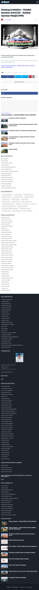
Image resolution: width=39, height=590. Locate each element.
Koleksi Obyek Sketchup (7, 259)
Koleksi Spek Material (6, 263)
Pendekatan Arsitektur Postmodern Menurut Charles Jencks (22, 143)
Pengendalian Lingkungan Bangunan (10, 208)
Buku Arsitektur (5, 158)
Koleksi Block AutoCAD (7, 232)
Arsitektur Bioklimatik (28, 194)
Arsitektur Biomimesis (6, 196)
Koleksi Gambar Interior (7, 248)
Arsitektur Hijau (24, 199)
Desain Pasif (33, 203)
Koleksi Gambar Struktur (7, 257)
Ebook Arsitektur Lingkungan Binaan (10, 171)
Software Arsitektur (6, 280)
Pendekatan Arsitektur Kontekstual (17, 118)
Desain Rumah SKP (6, 224)
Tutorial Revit (4, 288)
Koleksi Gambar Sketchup (7, 255)
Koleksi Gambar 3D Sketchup (8, 242)
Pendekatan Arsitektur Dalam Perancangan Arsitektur (22, 552)
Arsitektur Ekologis (15, 199)
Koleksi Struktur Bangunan (8, 265)
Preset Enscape (5, 273)
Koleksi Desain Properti (7, 236)
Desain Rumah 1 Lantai (7, 467)
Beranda (9, 587)
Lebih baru (4, 86)
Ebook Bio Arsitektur (6, 175)
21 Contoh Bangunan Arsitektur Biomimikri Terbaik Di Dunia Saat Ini (22, 137)
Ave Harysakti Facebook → (7, 372)
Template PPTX (5, 282)
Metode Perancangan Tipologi (16, 540)
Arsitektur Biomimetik (18, 196)
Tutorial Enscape (5, 286)
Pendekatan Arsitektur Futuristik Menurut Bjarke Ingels (22, 130)
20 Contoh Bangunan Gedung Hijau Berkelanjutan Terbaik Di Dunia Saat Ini (23, 125)
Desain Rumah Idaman (7, 471)
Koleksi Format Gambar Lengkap (9, 240)
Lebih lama (34, 86)
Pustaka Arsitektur (6, 275)
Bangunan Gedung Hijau (26, 201)
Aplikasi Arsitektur (6, 217)
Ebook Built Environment (7, 177)
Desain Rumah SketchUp (7, 226)
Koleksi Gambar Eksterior (7, 246)
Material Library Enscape (7, 269)
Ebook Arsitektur (5, 165)
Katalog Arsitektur (8, 72)
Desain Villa (4, 228)
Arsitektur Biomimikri (29, 196)
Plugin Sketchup (5, 271)
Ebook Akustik (5, 160)
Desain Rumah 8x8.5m (7, 469)
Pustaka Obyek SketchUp (7, 277)
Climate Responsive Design (7, 203)
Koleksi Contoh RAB (6, 234)
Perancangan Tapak (6, 210)
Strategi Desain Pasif (17, 210)
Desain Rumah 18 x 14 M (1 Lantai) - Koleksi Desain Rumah (23, 571)
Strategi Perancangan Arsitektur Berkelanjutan (12, 345)
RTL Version (29, 587)
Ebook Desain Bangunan (7, 179)
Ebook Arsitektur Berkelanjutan (9, 167)
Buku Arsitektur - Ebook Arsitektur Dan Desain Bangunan (23, 546)
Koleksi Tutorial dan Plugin (8, 267)
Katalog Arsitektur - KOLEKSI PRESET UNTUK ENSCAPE (17, 115)
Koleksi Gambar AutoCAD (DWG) (20, 72)
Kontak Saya (22, 587)
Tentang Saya (15, 587)
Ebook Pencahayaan (6, 185)
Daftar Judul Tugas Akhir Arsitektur (17, 565)
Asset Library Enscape (7, 219)
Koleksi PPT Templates (7, 261)
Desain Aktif (18, 203)
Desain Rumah (5, 465)
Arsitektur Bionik (5, 199)
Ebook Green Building (6, 183)
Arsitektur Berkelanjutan (7, 194)
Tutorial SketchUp (6, 290)
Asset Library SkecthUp (7, 221)
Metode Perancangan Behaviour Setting (19, 558)
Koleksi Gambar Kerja (6, 250)
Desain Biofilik (26, 203)
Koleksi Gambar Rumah (7, 253)
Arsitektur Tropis (15, 201)
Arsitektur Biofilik (13, 149)
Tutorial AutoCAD (5, 284)
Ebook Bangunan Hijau (7, 173)
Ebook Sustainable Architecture (9, 187)
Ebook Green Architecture (7, 181)
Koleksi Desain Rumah (7, 238)
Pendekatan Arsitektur (22, 206)
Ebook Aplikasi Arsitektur (7, 162)
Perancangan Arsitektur (25, 208)
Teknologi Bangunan (27, 210)
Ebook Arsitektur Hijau (7, 169)
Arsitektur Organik (6, 201)
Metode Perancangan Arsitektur (8, 206)
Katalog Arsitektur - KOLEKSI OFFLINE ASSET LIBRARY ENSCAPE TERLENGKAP (22, 528)
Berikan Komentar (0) (19, 81)
